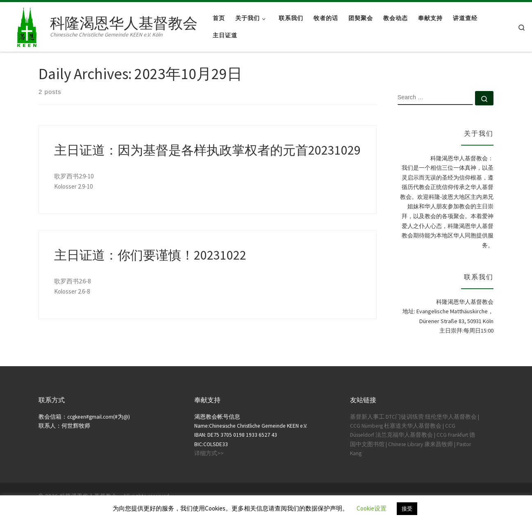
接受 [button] (407, 508)
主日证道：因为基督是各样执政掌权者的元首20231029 (207, 150)
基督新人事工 (367, 416)
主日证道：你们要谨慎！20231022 (150, 255)
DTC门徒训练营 (405, 416)
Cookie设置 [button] (371, 508)
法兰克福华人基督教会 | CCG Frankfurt (421, 434)
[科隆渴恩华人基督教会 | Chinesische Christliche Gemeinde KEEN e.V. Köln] (26, 25)
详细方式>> (209, 453)
